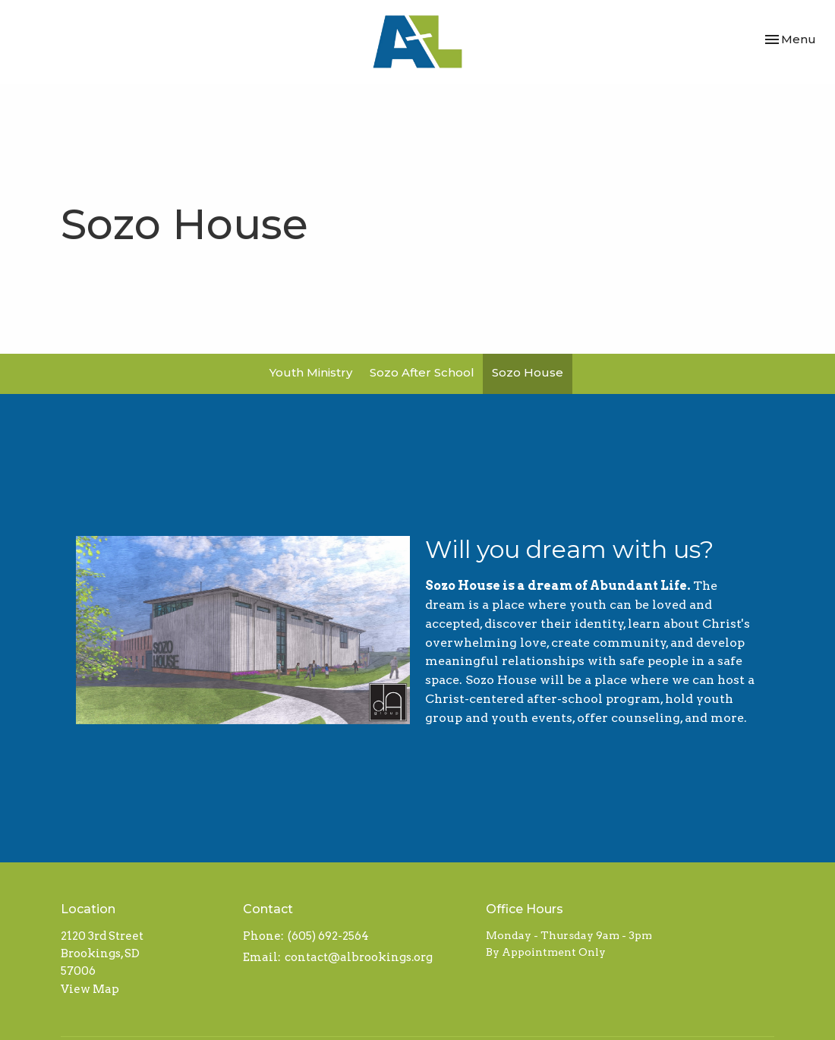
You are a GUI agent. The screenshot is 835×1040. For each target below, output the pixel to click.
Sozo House (527, 372)
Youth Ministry (310, 372)
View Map (90, 989)
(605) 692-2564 (328, 936)
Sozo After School (422, 372)
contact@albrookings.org (359, 957)
